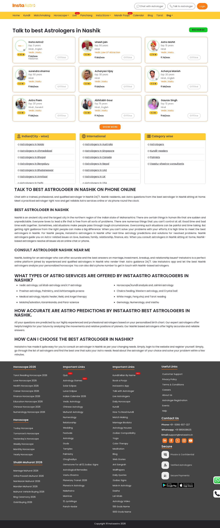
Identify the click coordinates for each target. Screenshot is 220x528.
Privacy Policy (169, 379)
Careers (166, 389)
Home (16, 15)
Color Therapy (120, 443)
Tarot (159, 15)
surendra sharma (39, 71)
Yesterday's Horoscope (26, 438)
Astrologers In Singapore (98, 151)
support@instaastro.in (180, 434)
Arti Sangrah (119, 464)
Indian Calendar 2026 (74, 396)
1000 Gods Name (122, 511)
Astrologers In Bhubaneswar (36, 170)
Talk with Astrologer (123, 391)
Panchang (86, 15)
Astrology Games (72, 380)
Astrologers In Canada (97, 157)
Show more (110, 126)
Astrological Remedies (75, 469)
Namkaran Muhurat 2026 (26, 481)
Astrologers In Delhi (30, 183)
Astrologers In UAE (95, 170)
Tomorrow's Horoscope (26, 433)
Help (164, 410)
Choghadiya (70, 459)
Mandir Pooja (122, 14)
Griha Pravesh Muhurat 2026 (28, 475)
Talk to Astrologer (181, 6)
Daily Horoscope (121, 401)
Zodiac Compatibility (124, 433)
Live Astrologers (121, 396)
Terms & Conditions (173, 384)
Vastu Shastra (70, 475)
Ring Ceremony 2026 (24, 496)
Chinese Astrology (73, 406)
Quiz (65, 375)
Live (75, 14)
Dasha (116, 490)
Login (202, 6)
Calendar (138, 15)
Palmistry (68, 454)
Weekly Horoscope (23, 444)
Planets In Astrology (74, 485)
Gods (66, 443)
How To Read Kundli (123, 412)
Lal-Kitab (117, 496)
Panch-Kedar (70, 506)
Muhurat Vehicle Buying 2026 (28, 491)
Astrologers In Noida (31, 144)
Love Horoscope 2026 (25, 380)
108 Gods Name (121, 506)
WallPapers (119, 469)
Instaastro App (121, 385)
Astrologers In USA (95, 183)
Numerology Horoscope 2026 (29, 412)
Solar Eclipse (69, 385)
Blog (150, 15)
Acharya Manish (170, 71)
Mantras (67, 496)
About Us (167, 395)
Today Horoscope (23, 428)
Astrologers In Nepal (96, 163)
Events (165, 405)
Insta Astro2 (36, 42)
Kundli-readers (158, 151)
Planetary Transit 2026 (75, 480)
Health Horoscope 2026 (26, 385)
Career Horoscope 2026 (26, 391)
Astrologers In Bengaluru (33, 163)
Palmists (154, 157)
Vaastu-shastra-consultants (166, 163)
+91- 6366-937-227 (179, 424)
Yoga (115, 438)
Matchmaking (42, 15)
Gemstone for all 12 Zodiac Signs (80, 464)
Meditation (118, 448)
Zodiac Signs (119, 480)
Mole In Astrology (122, 485)
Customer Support (172, 374)
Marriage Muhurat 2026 (25, 470)
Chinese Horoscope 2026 (26, 406)
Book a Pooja (120, 380)
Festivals (67, 433)
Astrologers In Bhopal (32, 157)
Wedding (68, 427)
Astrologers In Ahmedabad (35, 151)
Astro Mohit (168, 42)
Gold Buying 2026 (22, 502)
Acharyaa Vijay (104, 71)
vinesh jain (101, 42)
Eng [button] (169, 15)
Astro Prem (35, 100)
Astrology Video (121, 501)
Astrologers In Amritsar (33, 176)
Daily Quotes (119, 475)
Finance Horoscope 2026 (26, 396)
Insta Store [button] (102, 15)
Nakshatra (68, 490)
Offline (61, 57)
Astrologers (156, 144)
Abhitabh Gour (104, 100)
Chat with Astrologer (150, 6)
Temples (67, 448)
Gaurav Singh (169, 100)
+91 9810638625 (176, 429)
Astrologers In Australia (98, 144)
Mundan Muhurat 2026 (25, 486)
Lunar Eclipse (70, 391)
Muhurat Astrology (73, 412)
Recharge (198, 29)
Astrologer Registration (174, 400)
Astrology (68, 438)
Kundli (26, 15)
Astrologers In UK (94, 176)
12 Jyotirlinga (70, 501)
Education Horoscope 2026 (28, 401)
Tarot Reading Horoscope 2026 (30, 375)
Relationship (69, 422)
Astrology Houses (122, 427)
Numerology (69, 417)
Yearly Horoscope (23, 454)
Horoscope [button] (60, 15)
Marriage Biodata (122, 422)
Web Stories (119, 459)
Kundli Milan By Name (124, 375)
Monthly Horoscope (24, 449)
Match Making (120, 417)
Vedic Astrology (71, 401)
